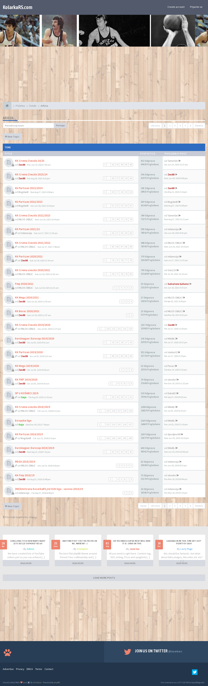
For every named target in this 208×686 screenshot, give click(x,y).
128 (124, 411)
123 (124, 328)
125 (108, 411)
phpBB (57, 682)
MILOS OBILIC (25, 219)
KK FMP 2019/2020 (26, 379)
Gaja (23, 397)
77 (122, 219)
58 (122, 233)
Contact (49, 669)
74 (113, 260)
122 (119, 328)
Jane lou (134, 549)
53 (122, 205)
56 (113, 233)
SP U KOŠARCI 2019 (26, 393)
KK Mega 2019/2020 (27, 366)
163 (113, 438)
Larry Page (186, 549)
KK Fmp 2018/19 (24, 475)
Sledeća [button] (199, 125)
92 (122, 356)
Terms (38, 669)
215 (119, 424)
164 (119, 438)
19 (126, 192)
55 (131, 205)
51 (113, 205)
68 (126, 246)
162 (108, 438)
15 (117, 342)
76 (117, 219)
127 (119, 411)
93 (126, 356)
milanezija (26, 233)
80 (131, 274)
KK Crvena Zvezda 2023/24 (31, 174)
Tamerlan (173, 160)
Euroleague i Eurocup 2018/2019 (34, 448)
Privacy (20, 669)
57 (117, 233)
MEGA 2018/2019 (25, 461)
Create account (176, 7)
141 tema (155, 125)
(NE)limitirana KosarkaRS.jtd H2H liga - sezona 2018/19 (49, 489)
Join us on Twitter (158, 650)
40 (131, 178)
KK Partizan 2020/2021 (29, 256)
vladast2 (172, 352)
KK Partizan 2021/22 (27, 229)
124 (130, 328)
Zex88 (21, 164)
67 (122, 246)
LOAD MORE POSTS (104, 577)
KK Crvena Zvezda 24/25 (29, 160)
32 (131, 397)
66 (117, 246)
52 (117, 205)
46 (131, 164)
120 (108, 328)
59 (126, 233)
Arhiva (8, 118)
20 (131, 192)
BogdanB (23, 192)
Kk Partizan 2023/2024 (29, 188)
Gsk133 (172, 270)
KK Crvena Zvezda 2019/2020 (32, 325)
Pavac (171, 366)
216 (124, 424)
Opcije (143, 505)
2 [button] (169, 125)
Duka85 (172, 393)
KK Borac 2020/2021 (27, 311)
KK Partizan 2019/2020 (29, 352)
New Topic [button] (12, 136)
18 (122, 192)
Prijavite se (196, 7)
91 (117, 356)
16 (113, 192)
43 (117, 164)
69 (131, 246)
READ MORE (26, 563)
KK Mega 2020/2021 (27, 297)
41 (113, 452)
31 (126, 397)
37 (117, 178)
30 (122, 397)
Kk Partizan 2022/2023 (29, 201)
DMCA (30, 669)
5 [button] (185, 125)
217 (130, 424)
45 (126, 164)
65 (113, 246)
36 (113, 178)
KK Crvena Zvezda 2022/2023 (32, 215)
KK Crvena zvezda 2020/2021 (32, 270)
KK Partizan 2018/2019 (29, 434)
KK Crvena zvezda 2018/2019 (32, 407)
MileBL (171, 338)
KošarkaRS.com (17, 7)
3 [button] (174, 125)
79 (131, 219)
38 (122, 178)
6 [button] (190, 125)
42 (113, 164)
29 (117, 397)
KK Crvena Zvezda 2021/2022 (32, 242)
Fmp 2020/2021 (24, 284)
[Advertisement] (104, 76)
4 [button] (180, 125)
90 (113, 356)
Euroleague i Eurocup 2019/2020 (34, 338)
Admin (30, 549)
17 (117, 192)
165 (124, 438)
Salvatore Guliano (178, 284)
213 (108, 424)
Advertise (8, 669)
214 (113, 424)
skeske (172, 379)
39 (126, 178)
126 (113, 411)
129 (130, 411)
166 (130, 438)
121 (113, 328)
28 (113, 397)
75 (113, 219)
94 (131, 356)
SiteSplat (82, 549)
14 (113, 342)
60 (131, 233)
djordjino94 (174, 434)
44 (122, 164)
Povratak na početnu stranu (19, 517)
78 (126, 219)
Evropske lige (23, 420)
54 (126, 205)
